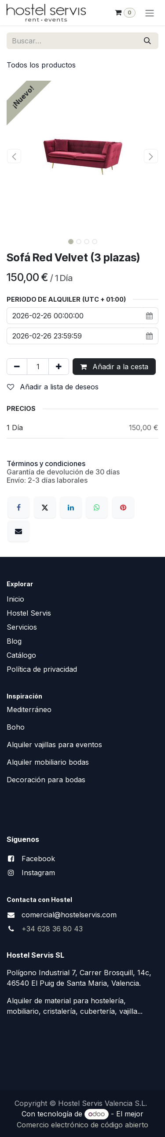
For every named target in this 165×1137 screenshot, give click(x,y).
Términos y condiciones (46, 463)
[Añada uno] (58, 366)
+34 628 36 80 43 (52, 928)
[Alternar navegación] (149, 13)
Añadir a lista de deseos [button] (53, 386)
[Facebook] (18, 507)
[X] (44, 507)
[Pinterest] (123, 507)
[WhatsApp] (96, 507)
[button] (14, 156)
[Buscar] (147, 40)
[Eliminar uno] (17, 366)
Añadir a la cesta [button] (114, 366)
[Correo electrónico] (18, 531)
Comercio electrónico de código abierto (82, 1124)
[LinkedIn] (70, 507)
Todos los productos (41, 65)
